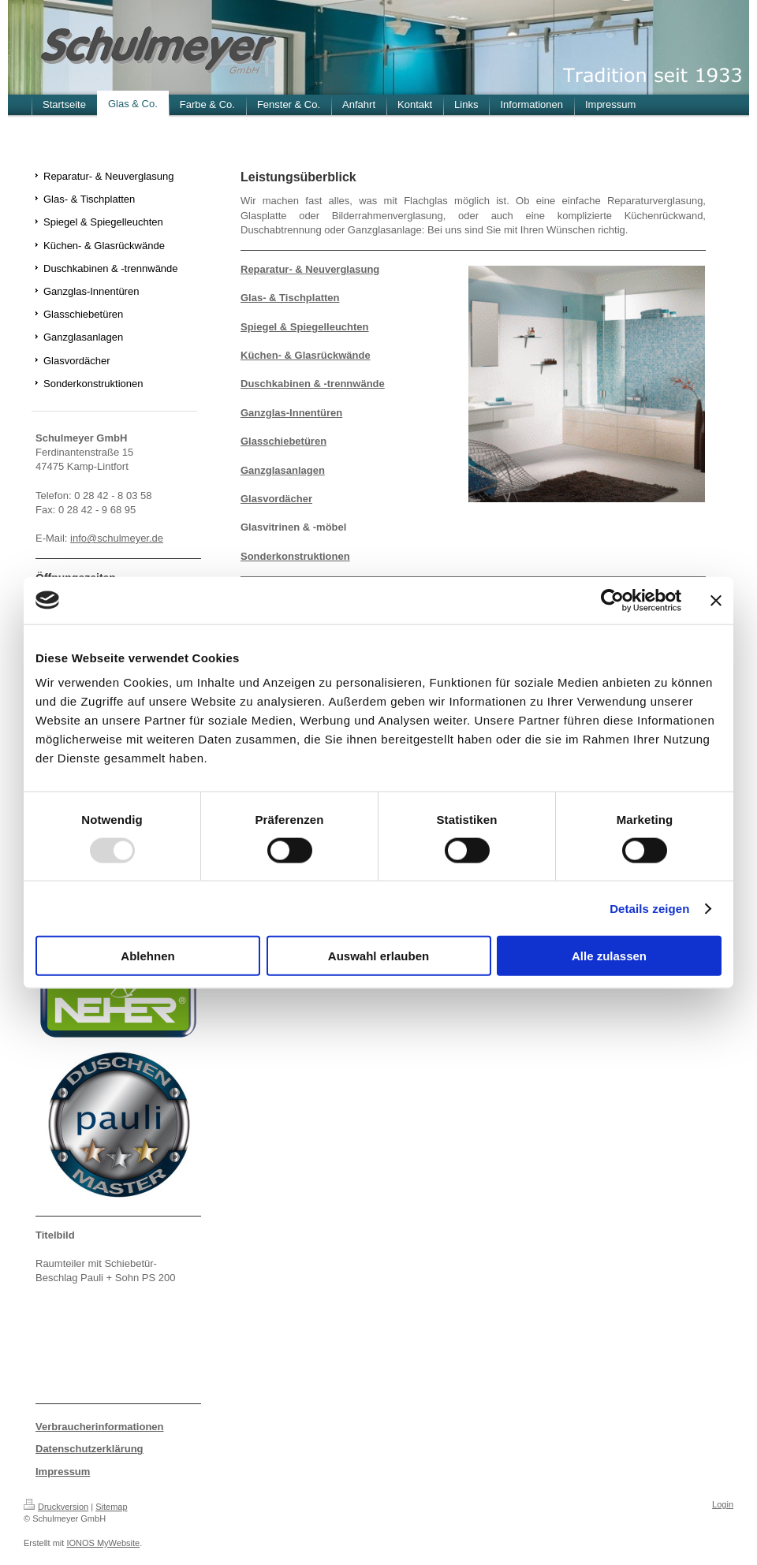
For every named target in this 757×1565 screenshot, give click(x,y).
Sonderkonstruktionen (295, 556)
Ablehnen (147, 956)
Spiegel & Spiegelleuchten (305, 327)
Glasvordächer (276, 499)
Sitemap (111, 1506)
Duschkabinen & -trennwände (313, 383)
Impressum (62, 1471)
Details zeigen (649, 908)
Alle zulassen (609, 956)
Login (722, 1504)
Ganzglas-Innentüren (291, 413)
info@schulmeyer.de (116, 538)
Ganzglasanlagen (283, 470)
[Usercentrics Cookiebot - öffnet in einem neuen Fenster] (612, 600)
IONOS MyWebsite (103, 1543)
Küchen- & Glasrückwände (306, 355)
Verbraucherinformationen (99, 1427)
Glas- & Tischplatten (290, 298)
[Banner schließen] (716, 600)
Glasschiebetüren (283, 441)
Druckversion (56, 1506)
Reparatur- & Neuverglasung (310, 269)
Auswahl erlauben (378, 956)
